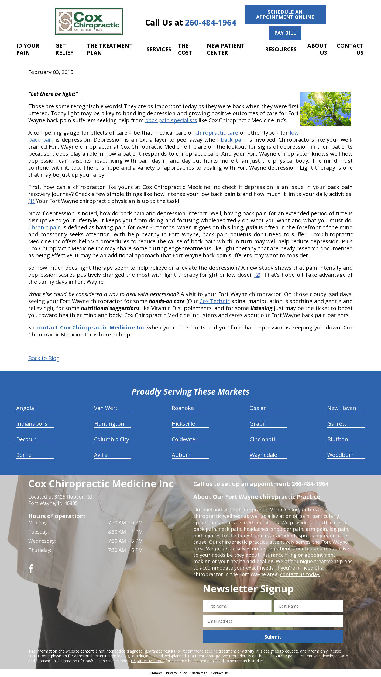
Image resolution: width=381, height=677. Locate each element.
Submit (273, 636)
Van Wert (106, 408)
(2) (257, 274)
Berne (24, 454)
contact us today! (300, 574)
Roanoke (183, 408)
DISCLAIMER (276, 655)
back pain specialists (171, 120)
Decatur (26, 439)
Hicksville (183, 423)
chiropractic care (216, 132)
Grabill (258, 423)
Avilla (100, 454)
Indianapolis (31, 423)
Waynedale (263, 454)
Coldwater (185, 439)
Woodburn (341, 454)
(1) (31, 201)
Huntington (109, 423)
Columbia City (111, 439)
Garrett (336, 423)
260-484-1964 (210, 22)
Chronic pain (44, 227)
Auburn (182, 454)
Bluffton (337, 439)
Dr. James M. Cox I (147, 660)
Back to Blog (44, 358)
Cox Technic (215, 301)
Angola (25, 408)
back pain (233, 139)
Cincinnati (262, 439)
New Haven (341, 408)
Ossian (258, 408)
